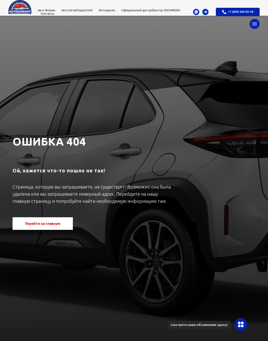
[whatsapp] (196, 12)
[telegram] (205, 12)
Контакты (47, 13)
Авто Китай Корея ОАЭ (77, 10)
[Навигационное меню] (254, 23)
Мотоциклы (107, 10)
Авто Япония (46, 10)
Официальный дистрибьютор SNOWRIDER (150, 10)
